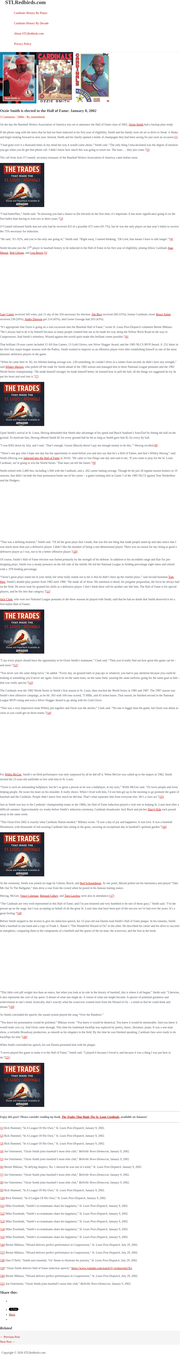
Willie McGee (13, 774)
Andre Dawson (33, 319)
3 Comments (7, 117)
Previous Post (10, 1336)
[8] (156, 445)
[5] (45, 252)
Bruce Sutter (163, 314)
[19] (11, 1006)
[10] (75, 551)
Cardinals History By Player (30, 13)
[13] (30, 682)
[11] (48, 591)
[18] (19, 913)
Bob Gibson (17, 252)
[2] (147, 149)
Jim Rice (97, 314)
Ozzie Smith (136, 124)
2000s (20, 117)
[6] (126, 336)
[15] (161, 796)
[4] (171, 239)
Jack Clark (6, 599)
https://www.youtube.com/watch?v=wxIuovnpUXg (101, 1268)
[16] (164, 826)
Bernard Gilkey (49, 895)
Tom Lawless (72, 895)
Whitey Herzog (14, 366)
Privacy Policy (22, 43)
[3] (61, 218)
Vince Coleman (29, 895)
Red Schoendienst (90, 883)
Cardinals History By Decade (31, 23)
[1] (176, 137)
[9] (94, 462)
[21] (7, 1057)
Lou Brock (36, 252)
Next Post (7, 1341)
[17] (111, 895)
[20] (24, 1037)
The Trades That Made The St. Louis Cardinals (90, 1117)
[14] (48, 712)
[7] (36, 376)
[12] (15, 665)
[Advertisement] (90, 283)
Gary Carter (7, 314)
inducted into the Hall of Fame (41, 458)
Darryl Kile (154, 809)
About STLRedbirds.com (29, 33)
